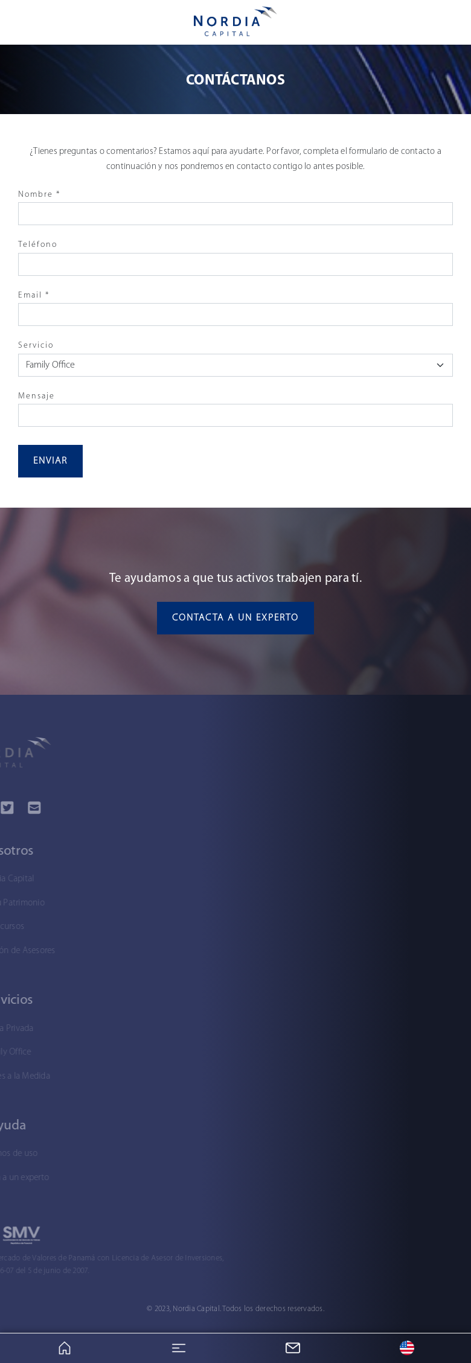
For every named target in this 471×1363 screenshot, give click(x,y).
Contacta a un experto (235, 618)
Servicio (36, 345)
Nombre (39, 194)
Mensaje (36, 396)
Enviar (50, 461)
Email (34, 295)
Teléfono (37, 244)
